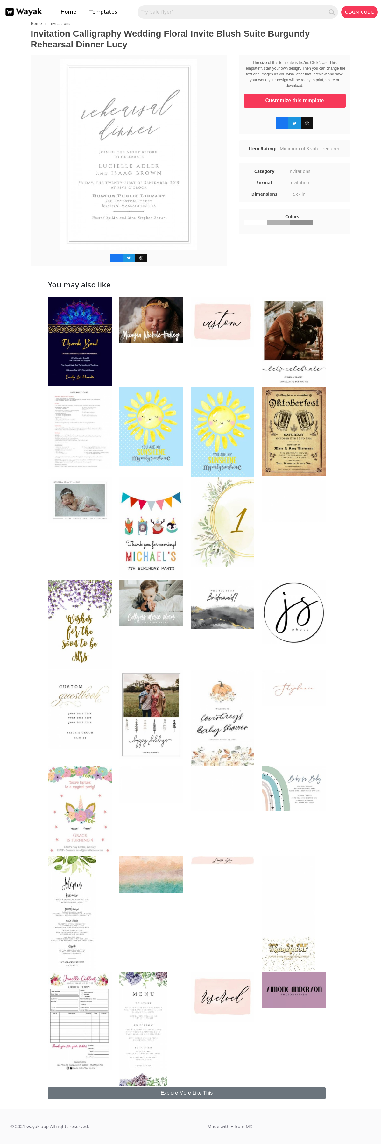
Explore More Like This (187, 1093)
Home (68, 11)
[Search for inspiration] (234, 12)
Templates (103, 11)
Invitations (59, 23)
